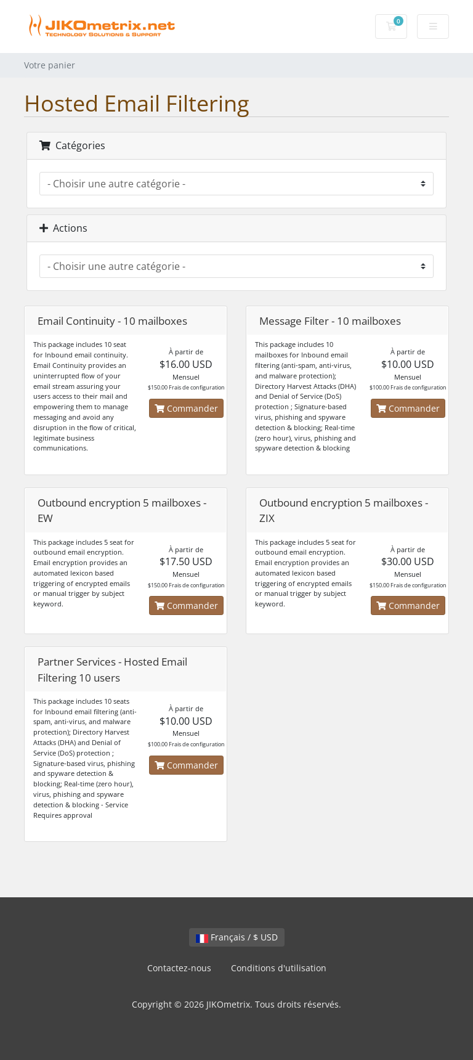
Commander (186, 408)
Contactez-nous (179, 968)
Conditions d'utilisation (278, 968)
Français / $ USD (237, 937)
